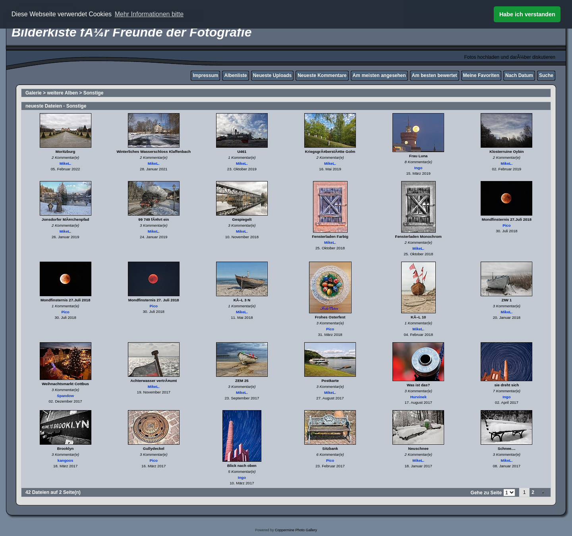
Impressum (205, 75)
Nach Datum (519, 75)
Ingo (418, 168)
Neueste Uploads (272, 75)
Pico (506, 225)
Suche (546, 75)
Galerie (33, 93)
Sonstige (93, 93)
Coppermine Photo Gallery (296, 530)
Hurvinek (418, 397)
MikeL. (66, 163)
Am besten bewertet (434, 75)
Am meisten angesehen (379, 75)
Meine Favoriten (481, 75)
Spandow (65, 395)
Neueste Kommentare (322, 75)
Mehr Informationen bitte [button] (149, 14)
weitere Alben (62, 93)
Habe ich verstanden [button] (527, 14)
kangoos (65, 460)
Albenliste (235, 75)
